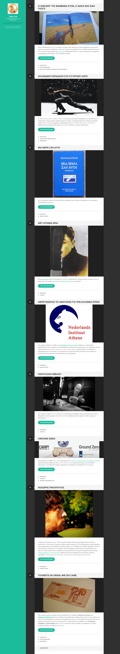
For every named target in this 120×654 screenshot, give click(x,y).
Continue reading (46, 58)
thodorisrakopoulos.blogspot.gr (48, 552)
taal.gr (13, 17)
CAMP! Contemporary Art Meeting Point (85, 461)
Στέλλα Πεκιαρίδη (45, 67)
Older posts (43, 648)
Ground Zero (46, 438)
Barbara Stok (60, 51)
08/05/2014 (43, 476)
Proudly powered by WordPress (13, 26)
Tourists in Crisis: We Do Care (57, 575)
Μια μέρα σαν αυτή (49, 147)
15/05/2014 (43, 293)
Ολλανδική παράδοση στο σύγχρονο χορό (63, 76)
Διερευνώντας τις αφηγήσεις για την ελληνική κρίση (68, 302)
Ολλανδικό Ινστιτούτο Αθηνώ (69, 345)
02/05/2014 (43, 637)
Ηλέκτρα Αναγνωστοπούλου (48, 138)
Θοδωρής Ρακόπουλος (51, 487)
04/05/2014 (43, 566)
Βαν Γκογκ (43, 69)
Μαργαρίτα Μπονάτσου (52, 69)
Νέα (53, 480)
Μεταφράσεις (63, 69)
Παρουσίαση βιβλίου (49, 374)
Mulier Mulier (69, 281)
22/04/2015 (43, 65)
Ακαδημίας (42, 617)
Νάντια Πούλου (44, 216)
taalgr (42, 295)
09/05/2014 (43, 429)
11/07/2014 (43, 214)
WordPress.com (17, 27)
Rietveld (49, 617)
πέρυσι (46, 279)
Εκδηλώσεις (43, 140)
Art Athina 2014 (48, 223)
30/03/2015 (43, 136)
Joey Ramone (57, 281)
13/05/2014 (43, 365)
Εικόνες (42, 480)
